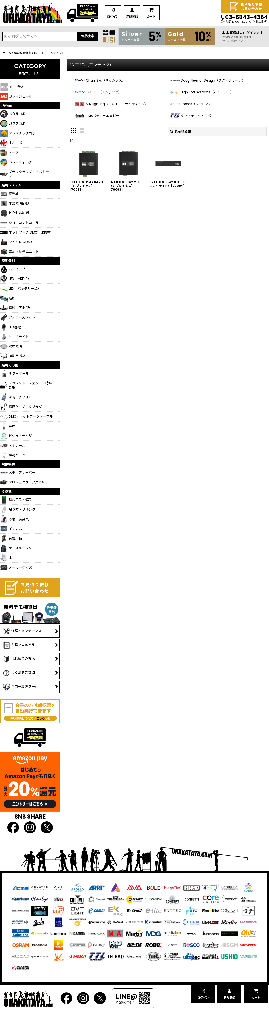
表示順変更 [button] (180, 131)
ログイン (113, 16)
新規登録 (132, 16)
